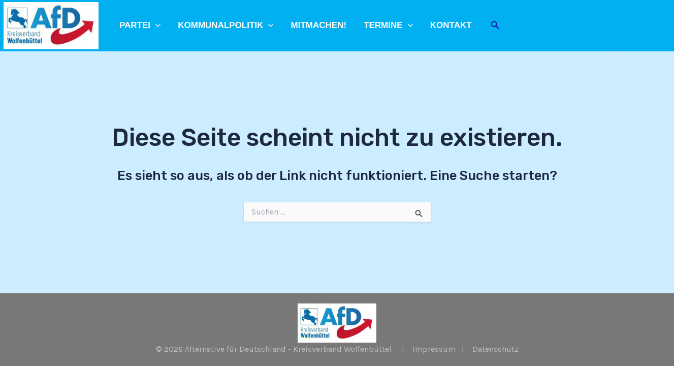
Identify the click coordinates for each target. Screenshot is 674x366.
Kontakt (451, 25)
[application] (155, 25)
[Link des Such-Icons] (495, 25)
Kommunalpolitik (225, 25)
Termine (388, 25)
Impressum (434, 349)
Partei (140, 25)
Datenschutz (495, 349)
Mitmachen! (319, 25)
